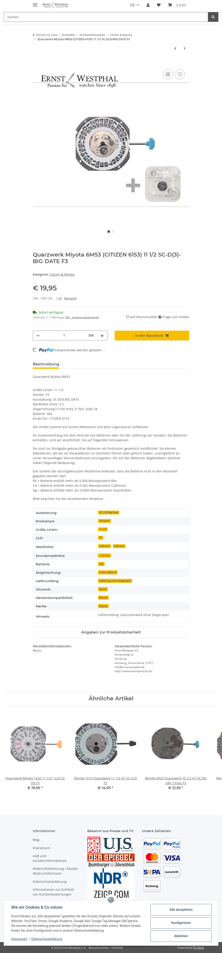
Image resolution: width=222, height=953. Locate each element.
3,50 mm (119, 546)
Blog (36, 840)
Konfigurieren (181, 923)
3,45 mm (104, 546)
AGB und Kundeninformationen (50, 858)
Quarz (102, 589)
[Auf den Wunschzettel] (180, 74)
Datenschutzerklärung (46, 939)
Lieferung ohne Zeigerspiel (115, 580)
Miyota (103, 597)
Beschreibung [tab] (46, 364)
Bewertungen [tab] (79, 364)
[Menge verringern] (38, 335)
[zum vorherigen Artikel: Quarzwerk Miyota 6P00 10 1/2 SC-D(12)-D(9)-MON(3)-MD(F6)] (175, 48)
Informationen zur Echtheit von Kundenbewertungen (53, 891)
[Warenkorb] (176, 5)
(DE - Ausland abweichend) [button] (82, 317)
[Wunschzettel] (158, 5)
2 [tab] (113, 231)
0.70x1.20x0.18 (107, 572)
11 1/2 (102, 529)
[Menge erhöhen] (102, 335)
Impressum (19, 939)
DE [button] (132, 4)
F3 (100, 537)
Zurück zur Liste (46, 35)
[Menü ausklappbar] (35, 3)
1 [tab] (108, 231)
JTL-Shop (198, 948)
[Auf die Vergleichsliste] (168, 74)
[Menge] (64, 335)
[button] (148, 5)
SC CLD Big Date (108, 512)
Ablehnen (181, 936)
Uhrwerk (104, 520)
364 (101, 564)
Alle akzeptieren (180, 909)
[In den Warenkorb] (36, 63)
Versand (70, 298)
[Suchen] (106, 17)
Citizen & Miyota (62, 274)
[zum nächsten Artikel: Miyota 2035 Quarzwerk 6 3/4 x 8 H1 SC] (184, 48)
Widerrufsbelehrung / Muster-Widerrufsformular (56, 871)
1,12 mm (104, 555)
